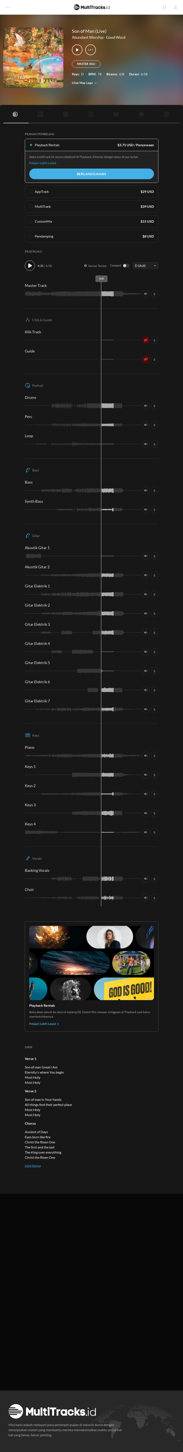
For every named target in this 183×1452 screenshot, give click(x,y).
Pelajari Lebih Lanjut (42, 163)
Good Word (115, 37)
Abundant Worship (87, 37)
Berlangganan (91, 174)
